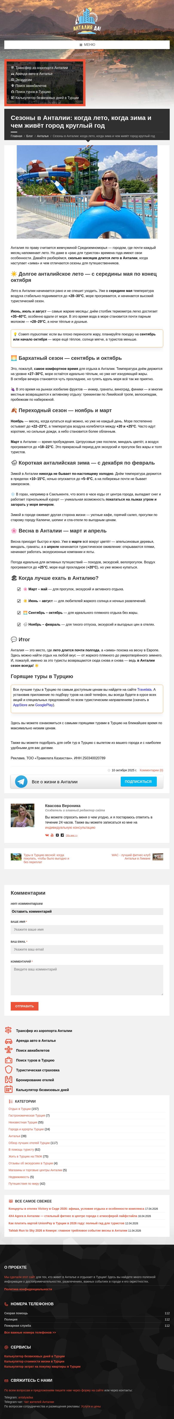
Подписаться (139, 782)
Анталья (43, 136)
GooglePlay (44, 705)
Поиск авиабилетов (30, 86)
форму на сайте (92, 1390)
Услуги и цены (91, 1406)
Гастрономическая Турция (27, 1115)
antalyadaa (25, 1397)
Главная (16, 136)
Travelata (144, 689)
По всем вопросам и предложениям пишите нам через (42, 1390)
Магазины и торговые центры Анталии (35, 1170)
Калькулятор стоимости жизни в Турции (34, 1361)
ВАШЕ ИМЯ (19, 921)
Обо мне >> (72, 835)
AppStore (20, 705)
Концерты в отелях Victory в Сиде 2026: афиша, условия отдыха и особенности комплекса (76, 1208)
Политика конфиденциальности (28, 1289)
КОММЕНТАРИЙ (22, 961)
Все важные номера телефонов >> (30, 1332)
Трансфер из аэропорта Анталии (41, 68)
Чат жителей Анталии (39, 1402)
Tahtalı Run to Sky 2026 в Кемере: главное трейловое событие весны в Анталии (68, 1230)
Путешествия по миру (24, 1183)
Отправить (24, 1006)
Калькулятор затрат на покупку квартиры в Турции (42, 1366)
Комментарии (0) (151, 770)
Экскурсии (23, 80)
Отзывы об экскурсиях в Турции (31, 1163)
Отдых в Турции (20, 1109)
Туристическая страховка (38, 1070)
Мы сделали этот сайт (19, 1277)
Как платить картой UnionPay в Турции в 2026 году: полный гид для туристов (66, 1223)
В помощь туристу (21, 1149)
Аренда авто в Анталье (34, 74)
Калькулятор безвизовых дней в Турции (47, 98)
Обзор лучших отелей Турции (29, 1143)
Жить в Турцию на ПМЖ (25, 1156)
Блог (29, 136)
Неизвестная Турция (23, 1122)
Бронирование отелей (35, 1080)
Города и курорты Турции (26, 1129)
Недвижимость (19, 1177)
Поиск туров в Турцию (33, 92)
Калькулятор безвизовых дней (42, 1090)
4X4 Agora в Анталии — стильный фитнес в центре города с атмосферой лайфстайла (73, 1216)
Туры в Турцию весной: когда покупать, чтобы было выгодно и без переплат (46, 858)
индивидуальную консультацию (70, 827)
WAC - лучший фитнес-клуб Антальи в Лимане (131, 856)
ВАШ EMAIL (19, 941)
